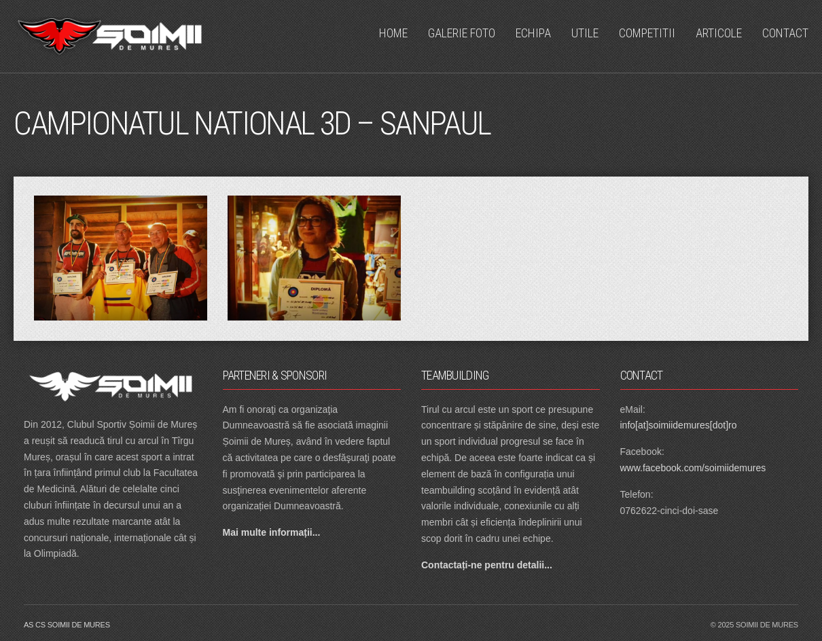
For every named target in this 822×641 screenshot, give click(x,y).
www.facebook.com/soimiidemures (693, 467)
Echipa (533, 33)
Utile (584, 33)
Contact (785, 33)
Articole (719, 33)
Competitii (647, 33)
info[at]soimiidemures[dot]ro (678, 425)
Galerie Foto (461, 33)
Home (393, 33)
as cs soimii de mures (67, 625)
